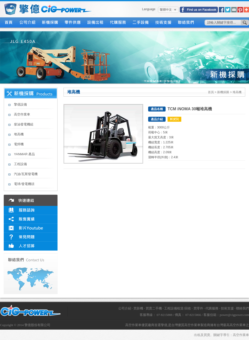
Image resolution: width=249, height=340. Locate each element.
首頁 (8, 22)
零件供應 (73, 22)
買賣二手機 (154, 308)
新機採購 (50, 22)
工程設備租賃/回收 (177, 308)
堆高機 (19, 134)
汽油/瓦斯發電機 (26, 174)
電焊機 (19, 144)
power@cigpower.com (234, 315)
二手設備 (140, 22)
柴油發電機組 (23, 124)
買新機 (138, 308)
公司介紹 (27, 22)
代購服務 (118, 22)
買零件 (198, 308)
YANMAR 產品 (24, 154)
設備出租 (95, 22)
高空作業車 (22, 114)
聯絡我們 (186, 22)
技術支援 (163, 22)
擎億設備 (20, 104)
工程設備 (20, 164)
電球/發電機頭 (24, 184)
